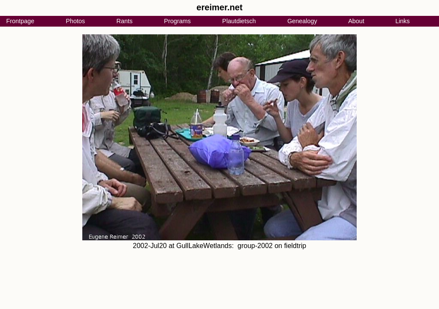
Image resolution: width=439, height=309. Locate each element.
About (356, 21)
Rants (125, 21)
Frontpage (20, 21)
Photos (75, 21)
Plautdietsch (239, 21)
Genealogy (302, 21)
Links (402, 21)
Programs (177, 21)
